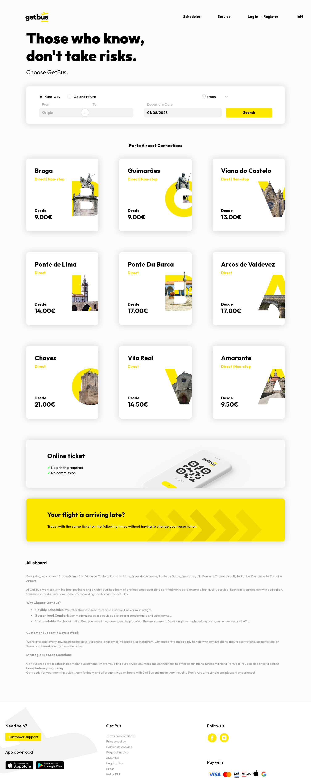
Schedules (191, 16)
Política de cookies (119, 747)
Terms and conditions (121, 736)
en (300, 16)
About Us (112, 758)
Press (110, 769)
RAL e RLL (113, 774)
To (94, 104)
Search (249, 112)
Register (271, 16)
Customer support (23, 737)
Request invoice (117, 752)
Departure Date (160, 104)
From (46, 104)
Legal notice (115, 763)
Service (224, 16)
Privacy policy (116, 741)
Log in (253, 16)
